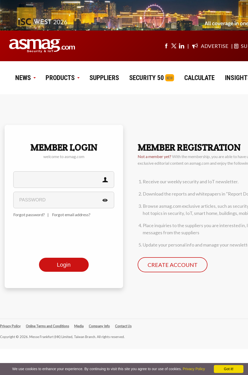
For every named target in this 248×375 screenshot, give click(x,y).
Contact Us (123, 326)
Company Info (99, 326)
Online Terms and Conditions (47, 326)
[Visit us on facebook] (166, 45)
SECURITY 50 (146, 78)
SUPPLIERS (104, 78)
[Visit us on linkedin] (181, 45)
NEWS (25, 78)
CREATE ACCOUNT (173, 264)
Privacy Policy (10, 326)
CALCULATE (199, 78)
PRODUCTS (62, 78)
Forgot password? (29, 214)
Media (79, 326)
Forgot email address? (71, 214)
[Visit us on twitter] (174, 46)
